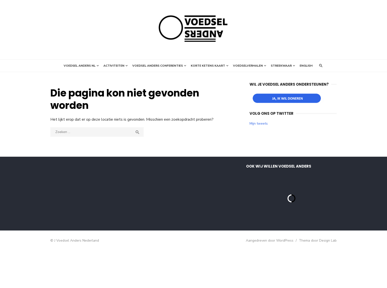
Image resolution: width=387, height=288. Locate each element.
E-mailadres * (70, 175)
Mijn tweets (259, 123)
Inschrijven (91, 228)
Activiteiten (113, 66)
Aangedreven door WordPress (269, 278)
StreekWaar (281, 66)
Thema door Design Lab (318, 278)
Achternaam (68, 207)
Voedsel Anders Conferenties (157, 66)
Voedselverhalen (248, 66)
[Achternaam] (91, 215)
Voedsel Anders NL (80, 66)
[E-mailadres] (91, 182)
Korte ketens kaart (208, 66)
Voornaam (67, 191)
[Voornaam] (91, 199)
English (306, 66)
